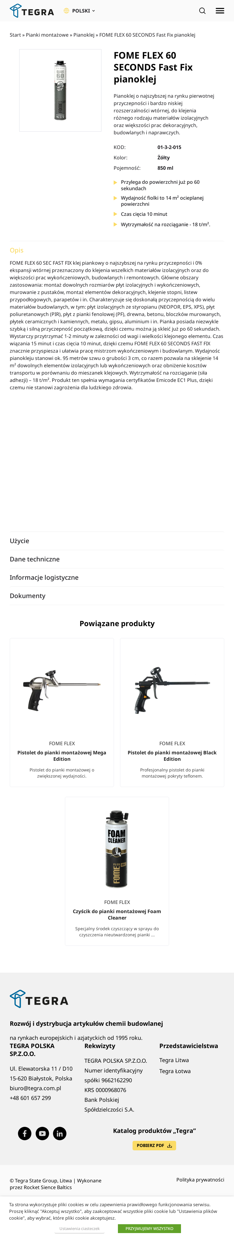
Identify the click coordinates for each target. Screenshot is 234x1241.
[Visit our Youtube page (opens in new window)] (42, 1133)
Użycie (19, 540)
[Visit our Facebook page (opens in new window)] (24, 1133)
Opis (16, 250)
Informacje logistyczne (44, 577)
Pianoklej (83, 34)
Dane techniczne (35, 559)
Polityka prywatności (200, 1179)
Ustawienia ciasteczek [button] (79, 1228)
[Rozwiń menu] (220, 10)
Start (15, 34)
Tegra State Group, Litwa (43, 1180)
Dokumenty (27, 595)
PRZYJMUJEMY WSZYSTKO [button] (149, 1228)
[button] (79, 10)
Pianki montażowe (47, 34)
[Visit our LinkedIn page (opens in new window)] (59, 1133)
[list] (117, 797)
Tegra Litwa (174, 1060)
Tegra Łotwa (175, 1071)
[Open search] (202, 10)
